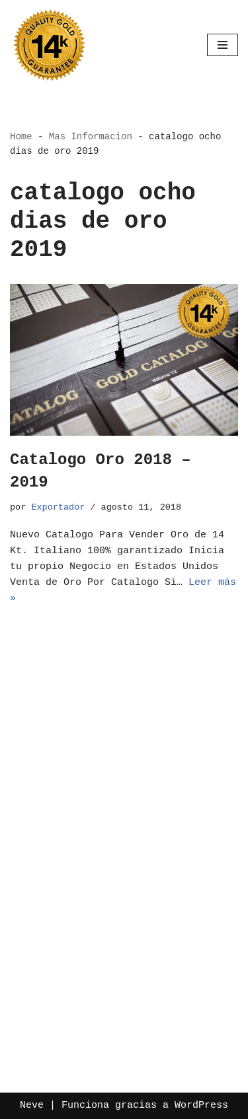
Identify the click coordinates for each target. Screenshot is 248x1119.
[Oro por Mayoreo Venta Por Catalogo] (49, 45)
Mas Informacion (90, 136)
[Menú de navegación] (222, 45)
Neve (32, 1105)
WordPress (201, 1105)
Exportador (58, 507)
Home (21, 136)
